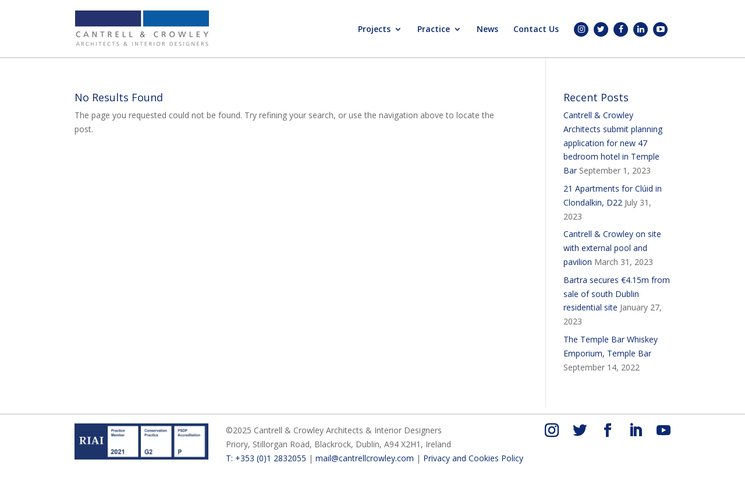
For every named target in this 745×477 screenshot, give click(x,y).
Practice (433, 29)
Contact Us (536, 29)
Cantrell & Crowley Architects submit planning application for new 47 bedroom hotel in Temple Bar (612, 142)
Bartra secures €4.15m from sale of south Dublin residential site (616, 293)
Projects (374, 29)
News (487, 29)
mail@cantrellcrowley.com (364, 458)
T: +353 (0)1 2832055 (266, 458)
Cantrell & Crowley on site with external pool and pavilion (612, 247)
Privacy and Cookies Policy (473, 458)
